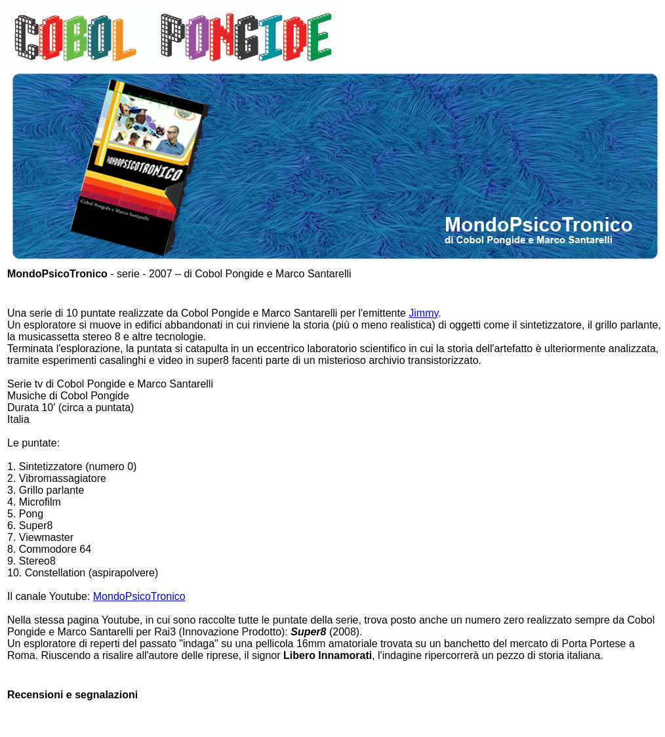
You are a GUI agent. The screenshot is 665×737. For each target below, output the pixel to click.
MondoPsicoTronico (139, 596)
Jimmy (423, 313)
